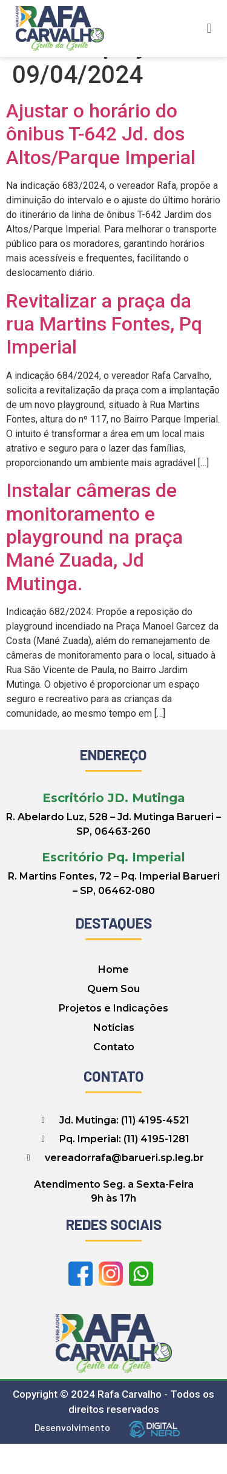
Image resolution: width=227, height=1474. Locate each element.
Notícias (113, 1058)
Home (113, 999)
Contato (113, 1077)
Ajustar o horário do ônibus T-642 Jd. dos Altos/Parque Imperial (101, 164)
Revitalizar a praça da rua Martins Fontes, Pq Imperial (104, 354)
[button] (209, 28)
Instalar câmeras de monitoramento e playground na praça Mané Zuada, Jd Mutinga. (94, 567)
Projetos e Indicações (113, 1038)
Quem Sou (113, 1019)
